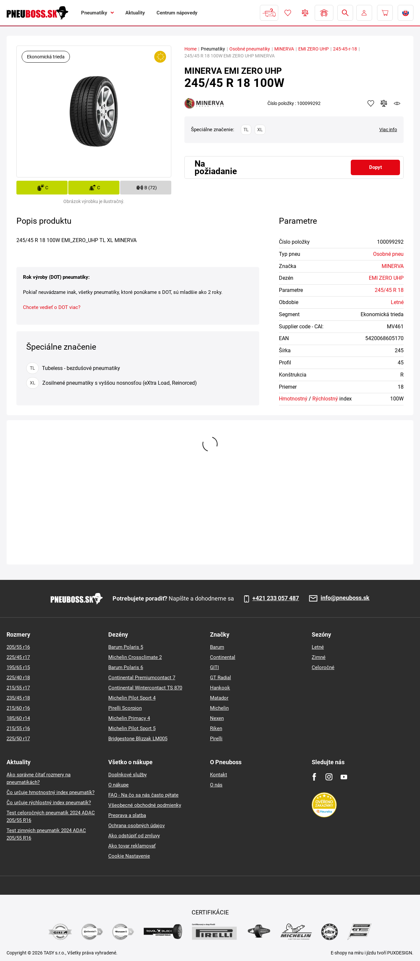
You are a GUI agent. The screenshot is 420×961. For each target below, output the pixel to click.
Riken (216, 728)
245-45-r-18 (345, 48)
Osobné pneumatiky (249, 48)
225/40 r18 (18, 678)
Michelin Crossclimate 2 (135, 657)
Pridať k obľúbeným (371, 103)
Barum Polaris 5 (125, 647)
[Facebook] (314, 777)
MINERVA (284, 48)
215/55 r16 (18, 728)
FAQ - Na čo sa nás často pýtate (143, 795)
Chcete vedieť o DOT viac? (51, 307)
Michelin (219, 708)
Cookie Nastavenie (129, 856)
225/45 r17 (18, 657)
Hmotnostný (293, 399)
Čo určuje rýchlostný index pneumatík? (49, 803)
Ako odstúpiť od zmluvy (134, 836)
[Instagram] (329, 777)
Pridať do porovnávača (384, 103)
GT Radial (220, 678)
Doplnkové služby (127, 775)
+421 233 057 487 (275, 598)
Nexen (217, 718)
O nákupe (118, 785)
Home (190, 48)
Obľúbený (288, 13)
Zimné (319, 657)
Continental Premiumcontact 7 (141, 678)
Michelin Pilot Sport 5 (132, 728)
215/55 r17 (18, 688)
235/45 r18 (18, 698)
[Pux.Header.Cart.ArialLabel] (385, 13)
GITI (214, 667)
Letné (397, 302)
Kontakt (218, 775)
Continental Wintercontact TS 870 (145, 688)
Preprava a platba (127, 815)
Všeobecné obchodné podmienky (144, 805)
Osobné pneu (388, 254)
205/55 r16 (18, 647)
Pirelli (216, 739)
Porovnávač (305, 13)
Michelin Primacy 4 (129, 718)
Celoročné (323, 667)
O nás (216, 785)
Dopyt (375, 167)
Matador (219, 698)
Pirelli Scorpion (125, 708)
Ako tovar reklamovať (132, 846)
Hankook (220, 688)
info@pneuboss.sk (345, 598)
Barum (217, 647)
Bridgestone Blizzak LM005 (137, 739)
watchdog (397, 103)
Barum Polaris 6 (125, 667)
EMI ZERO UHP (313, 48)
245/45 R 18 (389, 290)
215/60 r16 (18, 708)
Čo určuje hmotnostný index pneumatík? (50, 792)
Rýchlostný (325, 399)
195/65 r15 (18, 667)
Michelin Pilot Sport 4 (132, 698)
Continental (222, 657)
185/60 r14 (18, 718)
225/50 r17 (18, 739)
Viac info (388, 129)
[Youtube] (343, 777)
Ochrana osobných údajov (136, 825)
